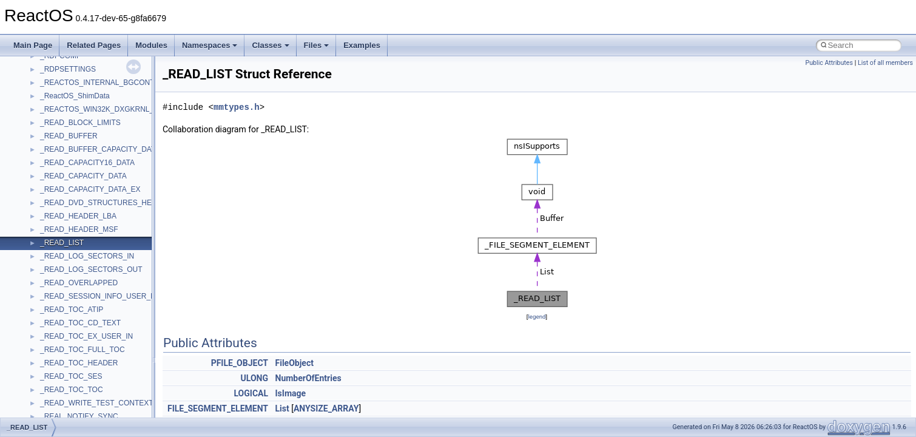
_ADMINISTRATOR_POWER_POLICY (103, 301)
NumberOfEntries (308, 378)
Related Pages (94, 45)
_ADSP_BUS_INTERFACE (84, 368)
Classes (270, 45)
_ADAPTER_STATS (72, 128)
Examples (361, 45)
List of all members (885, 63)
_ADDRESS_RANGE (74, 261)
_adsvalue (56, 382)
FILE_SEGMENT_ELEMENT (217, 408)
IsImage (290, 393)
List (282, 408)
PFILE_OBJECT (239, 363)
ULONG (254, 378)
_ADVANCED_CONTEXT (81, 408)
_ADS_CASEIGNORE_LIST (85, 341)
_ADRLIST (57, 328)
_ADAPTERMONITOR (76, 168)
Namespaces (210, 45)
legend (536, 316)
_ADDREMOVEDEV (73, 235)
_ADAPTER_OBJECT (75, 114)
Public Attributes (829, 63)
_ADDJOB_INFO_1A (74, 208)
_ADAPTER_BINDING (76, 101)
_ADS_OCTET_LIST (73, 355)
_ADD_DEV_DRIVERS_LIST (87, 195)
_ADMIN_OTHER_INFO (79, 288)
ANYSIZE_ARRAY (326, 408)
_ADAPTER (59, 88)
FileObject (294, 363)
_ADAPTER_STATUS (75, 141)
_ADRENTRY (62, 315)
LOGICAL (251, 393)
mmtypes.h (237, 107)
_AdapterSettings (68, 181)
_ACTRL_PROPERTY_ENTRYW (93, 74)
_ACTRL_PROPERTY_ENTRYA (92, 61)
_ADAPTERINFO (68, 155)
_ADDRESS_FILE (69, 248)
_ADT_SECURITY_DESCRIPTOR (95, 395)
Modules (151, 45)
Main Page (32, 45)
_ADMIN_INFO (64, 275)
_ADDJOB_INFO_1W (75, 221)
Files (316, 45)
